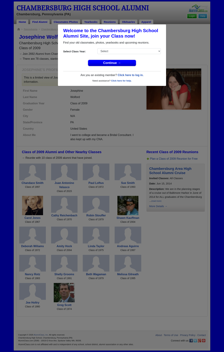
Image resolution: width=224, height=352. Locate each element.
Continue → (112, 63)
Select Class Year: (74, 51)
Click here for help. (121, 80)
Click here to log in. (131, 75)
